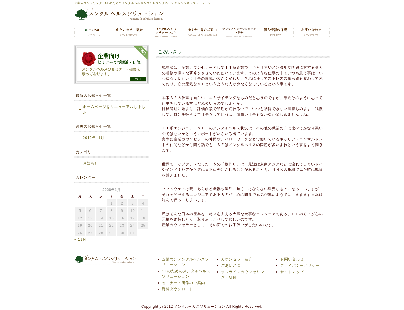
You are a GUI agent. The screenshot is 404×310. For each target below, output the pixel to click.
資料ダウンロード (177, 289)
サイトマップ (292, 272)
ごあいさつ (231, 265)
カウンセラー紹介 (129, 32)
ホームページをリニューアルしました (114, 109)
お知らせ (90, 163)
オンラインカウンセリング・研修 (238, 32)
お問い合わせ (311, 32)
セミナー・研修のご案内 (202, 32)
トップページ (92, 32)
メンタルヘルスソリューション (165, 32)
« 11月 (80, 239)
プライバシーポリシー (275, 32)
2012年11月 (93, 138)
